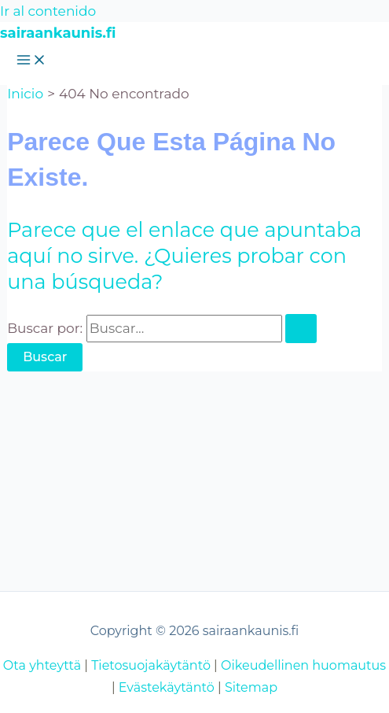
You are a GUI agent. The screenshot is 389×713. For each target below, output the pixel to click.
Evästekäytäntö (167, 687)
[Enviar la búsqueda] (301, 328)
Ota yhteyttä (42, 665)
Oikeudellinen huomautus (303, 665)
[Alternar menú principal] (31, 61)
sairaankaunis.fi (58, 33)
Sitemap (251, 687)
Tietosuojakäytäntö (151, 665)
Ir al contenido (48, 11)
